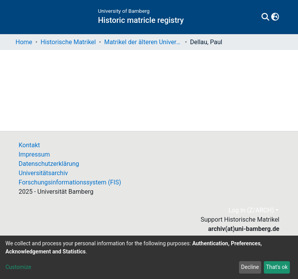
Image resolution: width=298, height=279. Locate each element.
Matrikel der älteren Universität (143, 42)
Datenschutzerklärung (49, 163)
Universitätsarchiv (43, 173)
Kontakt (29, 145)
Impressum (34, 154)
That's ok (277, 267)
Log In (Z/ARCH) (251, 210)
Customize (18, 267)
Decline (250, 267)
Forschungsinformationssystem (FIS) (70, 182)
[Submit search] (265, 17)
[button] (275, 17)
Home (24, 42)
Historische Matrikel (68, 42)
